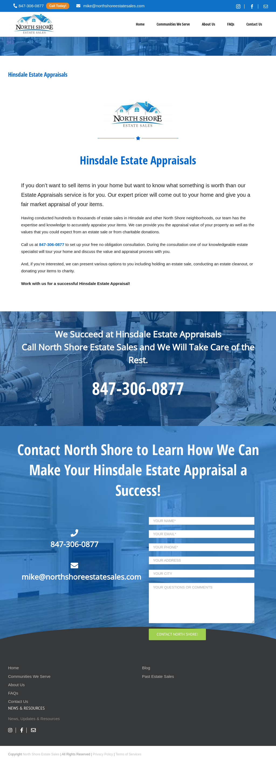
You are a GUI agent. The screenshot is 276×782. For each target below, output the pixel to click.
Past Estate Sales (158, 676)
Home (13, 667)
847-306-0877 (138, 388)
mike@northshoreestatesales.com (81, 577)
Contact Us (18, 701)
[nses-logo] (138, 101)
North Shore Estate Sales (41, 754)
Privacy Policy (103, 754)
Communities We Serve (29, 676)
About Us (16, 684)
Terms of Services (128, 754)
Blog (146, 667)
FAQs (13, 693)
